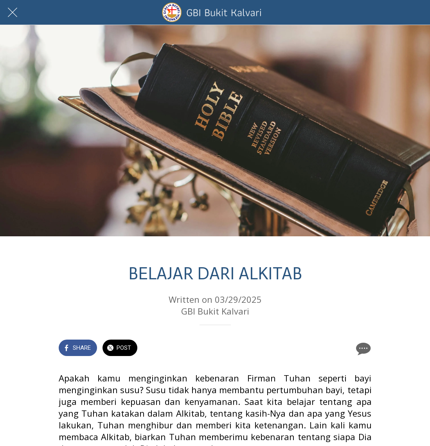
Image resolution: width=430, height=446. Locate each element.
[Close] (12, 12)
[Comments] (362, 348)
